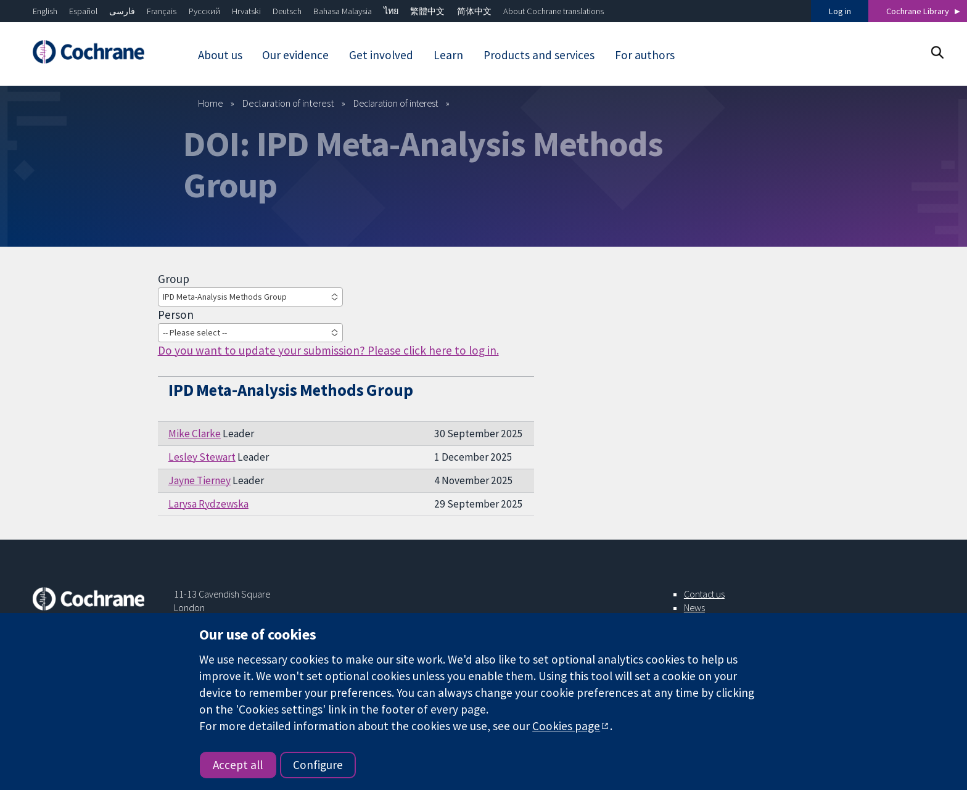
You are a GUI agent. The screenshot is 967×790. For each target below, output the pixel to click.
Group (173, 278)
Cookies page (566, 725)
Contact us (704, 594)
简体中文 (474, 11)
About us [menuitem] (220, 54)
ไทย (391, 11)
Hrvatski (246, 11)
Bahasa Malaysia (342, 11)
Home (210, 103)
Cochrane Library (917, 11)
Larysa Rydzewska (208, 504)
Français (161, 11)
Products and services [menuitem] (539, 54)
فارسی (122, 11)
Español (83, 11)
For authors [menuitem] (645, 54)
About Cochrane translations (553, 11)
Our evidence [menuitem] (295, 54)
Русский (204, 11)
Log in (840, 11)
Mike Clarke (194, 433)
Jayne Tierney (199, 480)
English (45, 11)
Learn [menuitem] (448, 54)
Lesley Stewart (202, 457)
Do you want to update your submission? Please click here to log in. (328, 350)
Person (176, 314)
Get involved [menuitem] (381, 54)
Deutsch (287, 11)
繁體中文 (427, 11)
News (694, 607)
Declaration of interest (288, 103)
